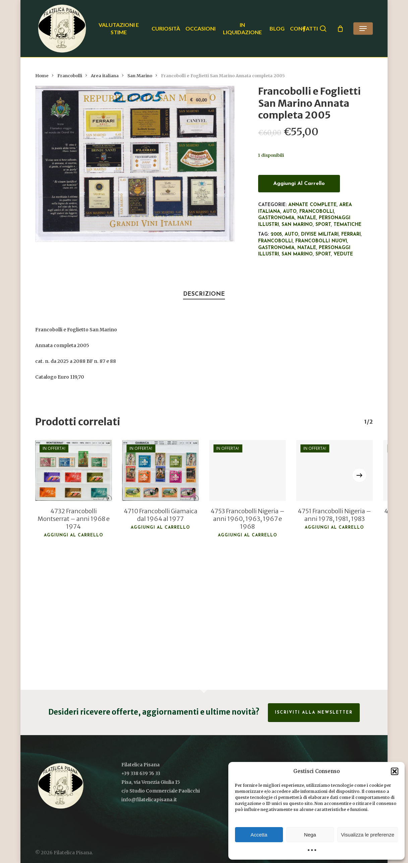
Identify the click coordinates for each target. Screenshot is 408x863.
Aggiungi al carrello (299, 183)
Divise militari (320, 234)
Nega (310, 834)
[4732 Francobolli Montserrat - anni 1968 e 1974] (73, 470)
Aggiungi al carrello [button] (73, 535)
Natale (306, 218)
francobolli (275, 241)
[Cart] (340, 28)
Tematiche (347, 224)
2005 (276, 234)
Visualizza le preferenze (367, 834)
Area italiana (105, 76)
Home (42, 76)
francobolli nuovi (321, 241)
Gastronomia (276, 218)
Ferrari (351, 234)
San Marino (139, 76)
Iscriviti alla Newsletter (314, 713)
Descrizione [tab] (204, 294)
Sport (323, 224)
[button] (394, 771)
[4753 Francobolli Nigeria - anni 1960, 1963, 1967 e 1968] (247, 470)
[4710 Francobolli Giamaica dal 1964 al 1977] (160, 470)
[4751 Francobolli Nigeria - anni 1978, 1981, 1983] (334, 470)
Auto (290, 211)
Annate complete (312, 204)
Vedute (343, 254)
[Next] (359, 475)
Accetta (258, 834)
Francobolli (69, 76)
